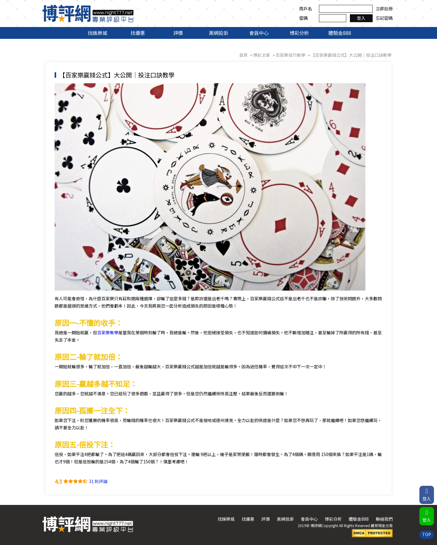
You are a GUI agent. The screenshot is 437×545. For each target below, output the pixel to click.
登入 (361, 18)
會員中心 (259, 32)
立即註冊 (383, 8)
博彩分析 (299, 32)
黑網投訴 (218, 32)
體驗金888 (339, 32)
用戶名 (305, 8)
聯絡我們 (383, 519)
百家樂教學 (107, 332)
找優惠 (137, 32)
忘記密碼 (383, 18)
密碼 (303, 18)
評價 (178, 32)
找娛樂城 (97, 32)
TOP (426, 534)
